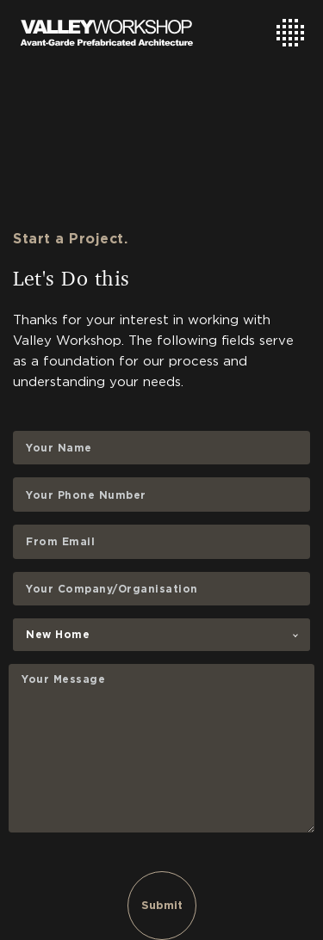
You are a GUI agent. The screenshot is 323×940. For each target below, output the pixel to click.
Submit (162, 905)
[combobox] (161, 634)
